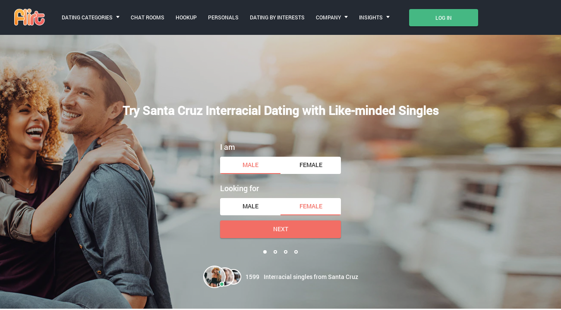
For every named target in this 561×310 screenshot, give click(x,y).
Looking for (239, 188)
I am (227, 147)
